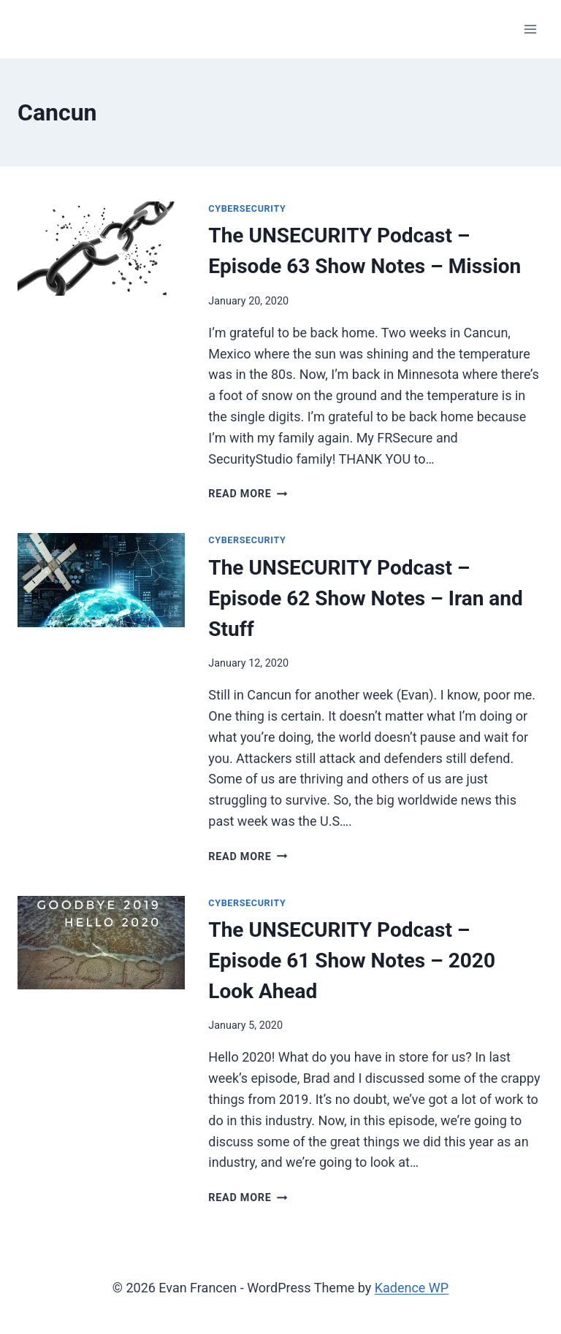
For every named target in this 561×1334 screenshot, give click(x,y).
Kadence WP (412, 1287)
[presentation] (101, 249)
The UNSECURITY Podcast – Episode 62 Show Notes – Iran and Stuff (365, 598)
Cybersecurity (247, 208)
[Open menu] (529, 29)
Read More (247, 494)
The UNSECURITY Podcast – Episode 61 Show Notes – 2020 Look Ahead (351, 960)
